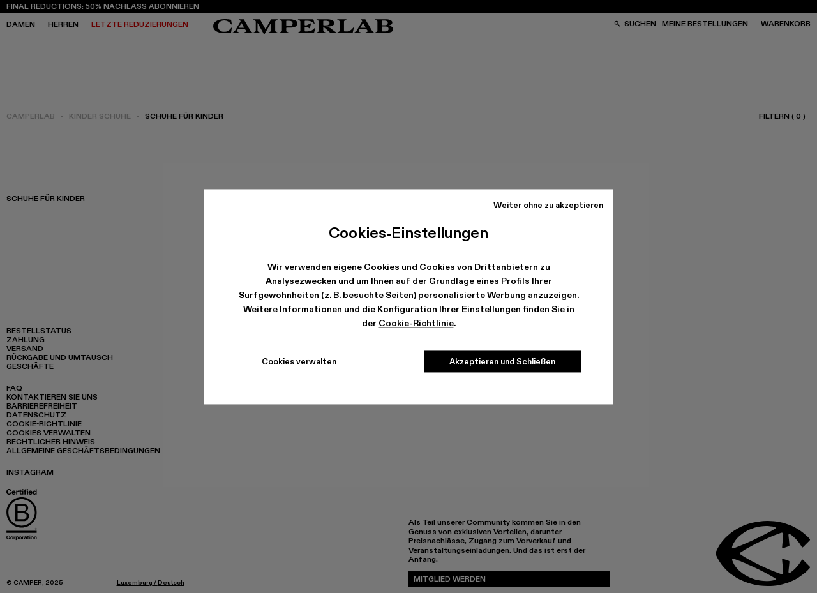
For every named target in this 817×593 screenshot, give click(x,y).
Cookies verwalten (299, 361)
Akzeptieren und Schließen (502, 361)
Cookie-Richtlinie (416, 323)
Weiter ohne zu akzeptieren (548, 205)
